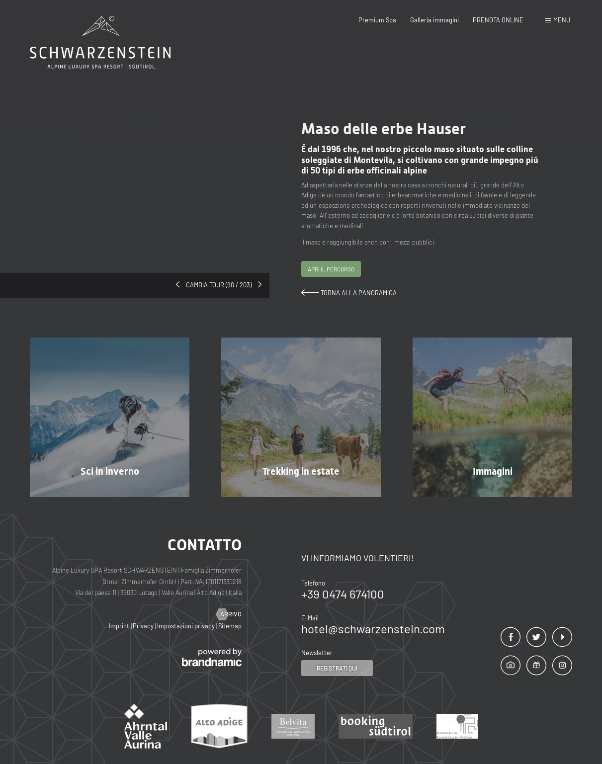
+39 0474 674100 (342, 594)
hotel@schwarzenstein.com (373, 628)
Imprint (120, 626)
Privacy (144, 626)
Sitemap (230, 626)
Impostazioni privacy (186, 626)
